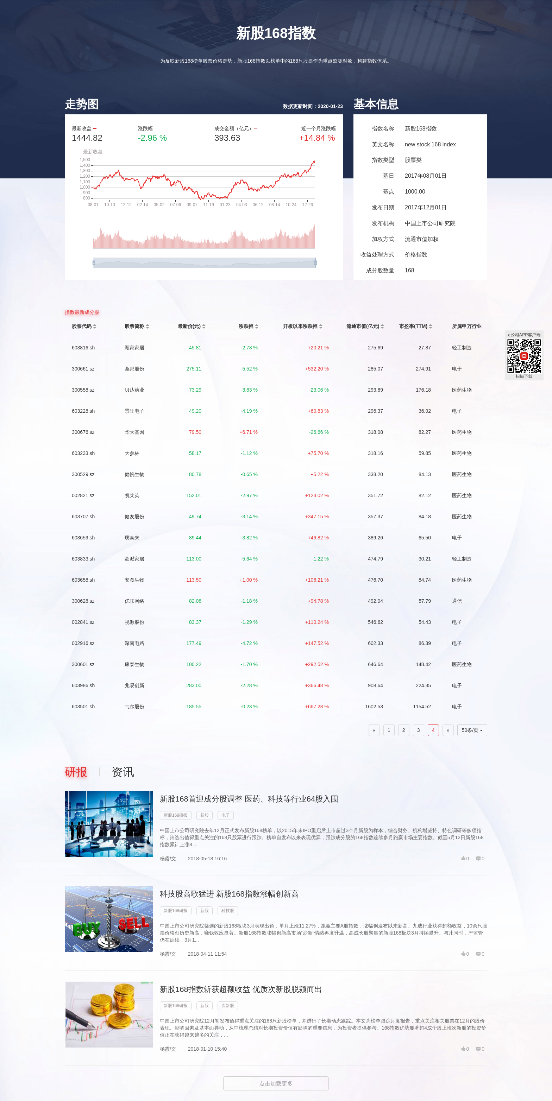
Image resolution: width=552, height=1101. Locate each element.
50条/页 (472, 730)
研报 (76, 772)
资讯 (123, 772)
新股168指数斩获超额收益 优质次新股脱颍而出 (241, 989)
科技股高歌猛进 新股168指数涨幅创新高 (229, 894)
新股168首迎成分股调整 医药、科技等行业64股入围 (249, 799)
